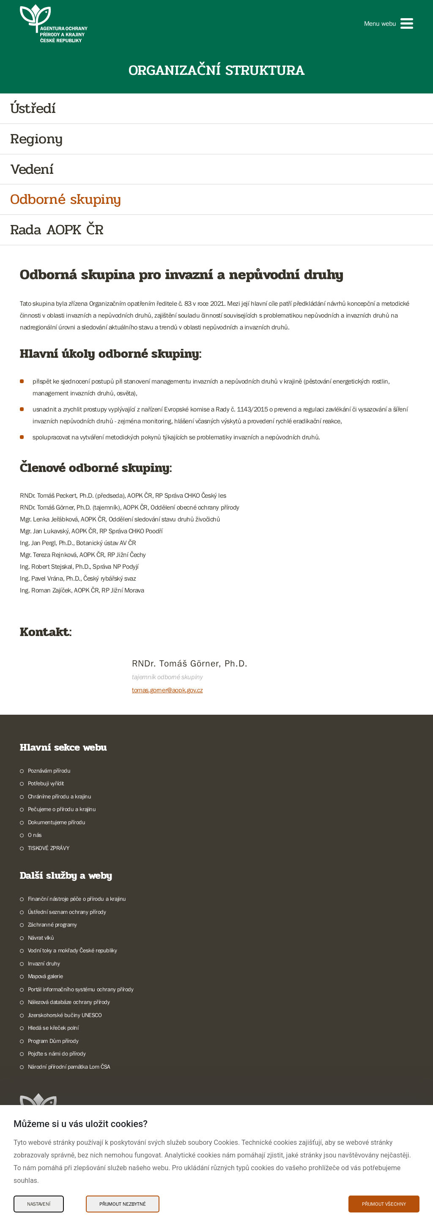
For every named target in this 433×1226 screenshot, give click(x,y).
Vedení (32, 169)
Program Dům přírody (53, 1040)
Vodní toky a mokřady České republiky (72, 950)
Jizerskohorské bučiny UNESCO (65, 1015)
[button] (388, 23)
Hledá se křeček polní (53, 1027)
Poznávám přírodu (49, 770)
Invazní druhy (44, 963)
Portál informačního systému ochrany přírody (81, 989)
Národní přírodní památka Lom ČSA (69, 1066)
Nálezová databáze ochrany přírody (69, 1001)
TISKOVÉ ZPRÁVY (48, 848)
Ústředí (32, 108)
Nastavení (38, 1204)
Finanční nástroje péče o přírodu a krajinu (77, 898)
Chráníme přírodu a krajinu (59, 796)
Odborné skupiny (65, 199)
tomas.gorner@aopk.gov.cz (167, 690)
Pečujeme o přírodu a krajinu (62, 809)
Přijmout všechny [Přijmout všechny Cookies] (384, 1204)
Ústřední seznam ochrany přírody (67, 911)
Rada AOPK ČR (56, 230)
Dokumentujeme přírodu (56, 822)
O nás (35, 834)
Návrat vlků (41, 937)
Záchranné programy (52, 924)
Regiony (36, 139)
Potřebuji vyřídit (46, 783)
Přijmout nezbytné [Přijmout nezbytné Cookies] (122, 1204)
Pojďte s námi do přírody (56, 1053)
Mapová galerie (45, 976)
